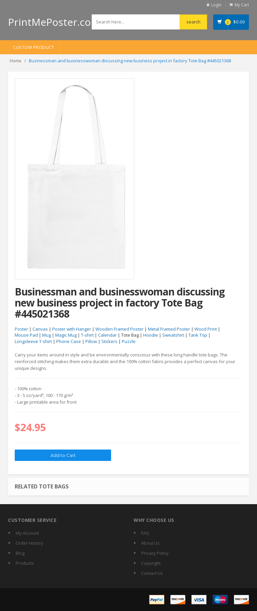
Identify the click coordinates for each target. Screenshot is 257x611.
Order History (29, 543)
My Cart (242, 5)
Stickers (109, 341)
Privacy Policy (155, 553)
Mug (46, 335)
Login (216, 5)
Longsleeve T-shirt (33, 341)
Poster (21, 329)
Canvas (40, 329)
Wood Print (205, 329)
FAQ (145, 533)
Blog (20, 553)
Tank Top (197, 335)
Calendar (107, 335)
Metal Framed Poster (169, 329)
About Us (150, 543)
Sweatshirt (173, 335)
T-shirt (87, 335)
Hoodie (150, 335)
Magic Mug (66, 335)
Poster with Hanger (71, 329)
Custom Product (33, 47)
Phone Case (68, 341)
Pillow (91, 341)
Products (25, 563)
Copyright (151, 563)
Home (15, 61)
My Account (27, 533)
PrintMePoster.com (54, 22)
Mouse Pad (26, 335)
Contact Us (152, 573)
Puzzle (129, 341)
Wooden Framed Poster (119, 329)
